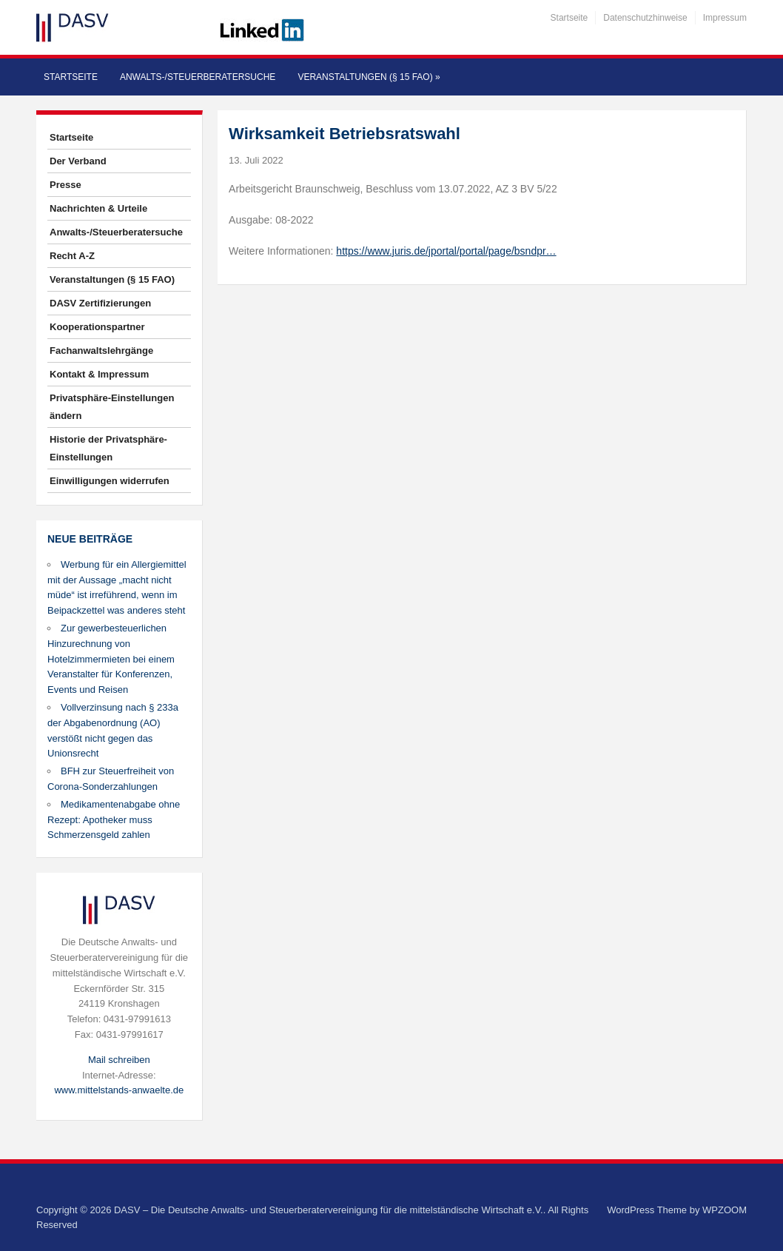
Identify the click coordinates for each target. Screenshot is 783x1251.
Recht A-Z (72, 255)
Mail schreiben (119, 1059)
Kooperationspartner (97, 326)
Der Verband (78, 161)
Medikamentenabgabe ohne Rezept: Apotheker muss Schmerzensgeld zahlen (113, 820)
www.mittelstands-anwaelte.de (119, 1090)
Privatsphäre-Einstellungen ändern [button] (112, 406)
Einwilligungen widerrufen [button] (109, 480)
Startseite (569, 18)
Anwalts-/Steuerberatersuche (197, 77)
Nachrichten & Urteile (98, 208)
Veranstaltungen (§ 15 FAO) (369, 77)
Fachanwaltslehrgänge (101, 350)
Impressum (725, 18)
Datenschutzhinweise (645, 18)
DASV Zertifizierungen (100, 303)
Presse (65, 184)
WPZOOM (724, 1209)
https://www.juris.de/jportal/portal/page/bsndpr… (446, 251)
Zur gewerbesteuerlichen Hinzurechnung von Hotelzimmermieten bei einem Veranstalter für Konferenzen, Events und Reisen (111, 659)
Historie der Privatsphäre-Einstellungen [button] (108, 448)
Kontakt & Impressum (99, 374)
